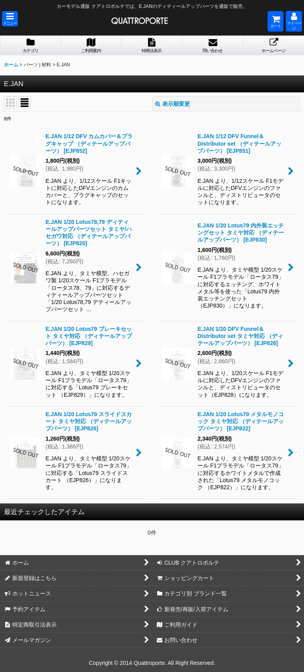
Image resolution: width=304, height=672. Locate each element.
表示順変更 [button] (172, 104)
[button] (10, 18)
